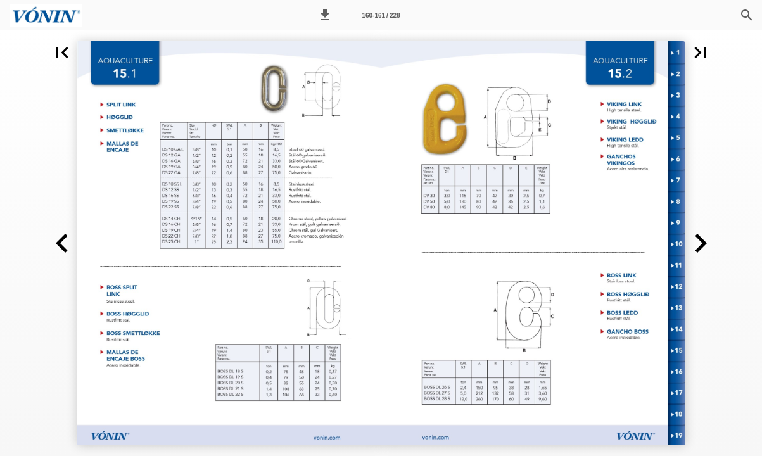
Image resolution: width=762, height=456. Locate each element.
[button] (325, 15)
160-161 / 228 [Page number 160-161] (381, 15)
